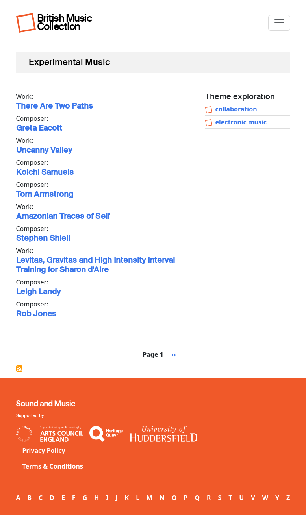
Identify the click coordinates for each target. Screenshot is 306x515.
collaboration (236, 109)
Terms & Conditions (52, 466)
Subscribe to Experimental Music (19, 368)
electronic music (241, 122)
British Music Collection (64, 22)
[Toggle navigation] (279, 23)
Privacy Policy (43, 450)
